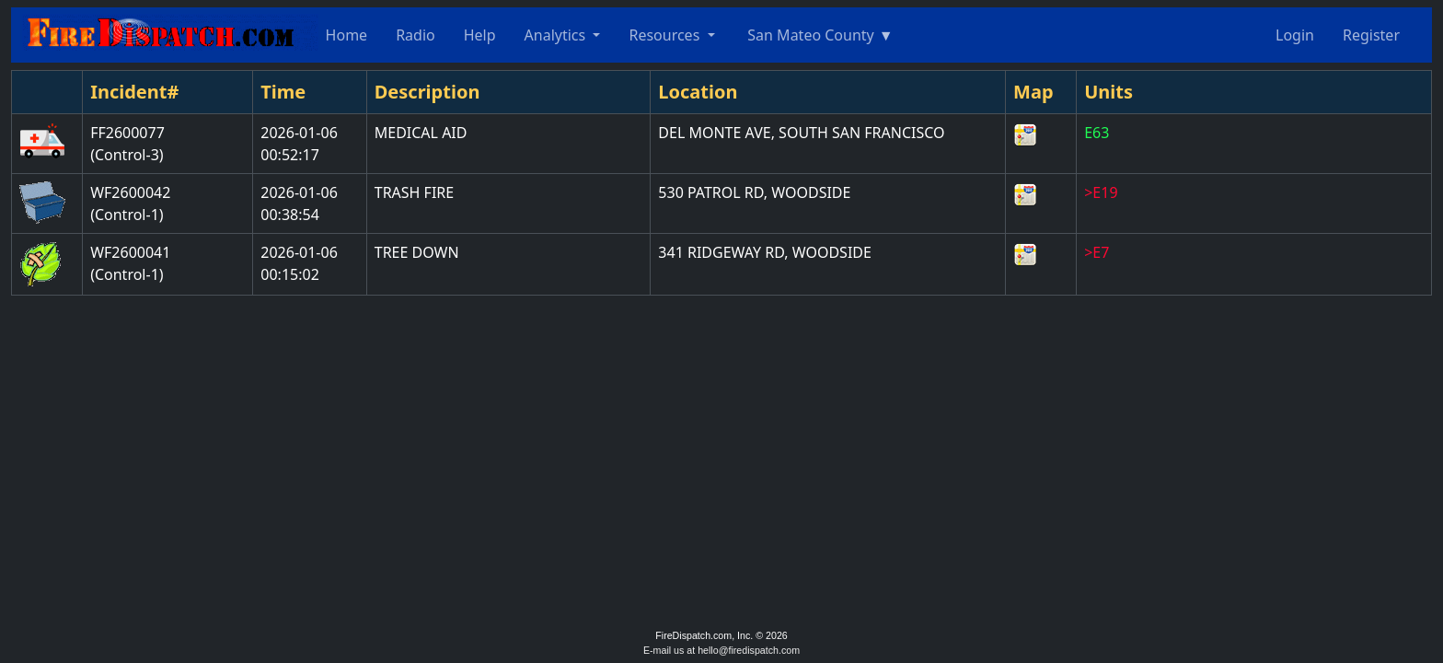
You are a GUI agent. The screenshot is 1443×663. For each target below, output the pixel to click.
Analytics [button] (557, 35)
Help (480, 35)
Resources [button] (666, 35)
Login (1295, 35)
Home (347, 35)
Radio (415, 35)
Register (1371, 35)
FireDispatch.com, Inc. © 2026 (721, 635)
